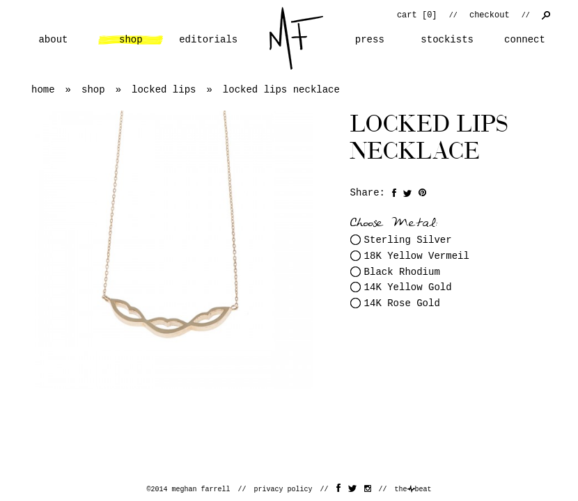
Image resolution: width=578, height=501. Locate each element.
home (296, 38)
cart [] (417, 15)
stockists (447, 39)
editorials (208, 39)
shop (131, 39)
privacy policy (282, 489)
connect (524, 39)
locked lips (164, 89)
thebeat (413, 489)
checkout (489, 15)
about (53, 39)
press (369, 39)
